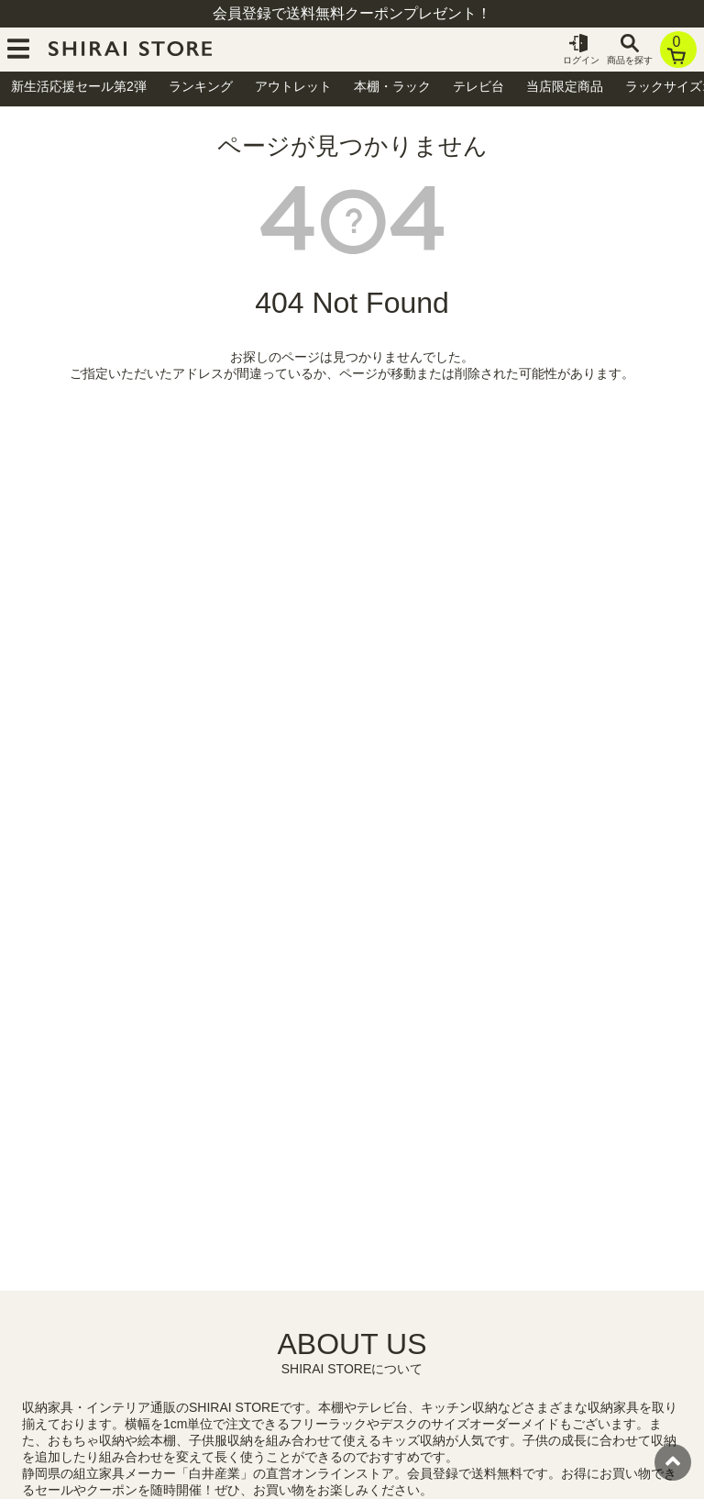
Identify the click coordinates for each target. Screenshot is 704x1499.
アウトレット (293, 86)
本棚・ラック (392, 86)
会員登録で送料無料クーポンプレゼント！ (352, 13)
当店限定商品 (564, 86)
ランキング (201, 86)
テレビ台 (478, 86)
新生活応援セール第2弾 (79, 86)
